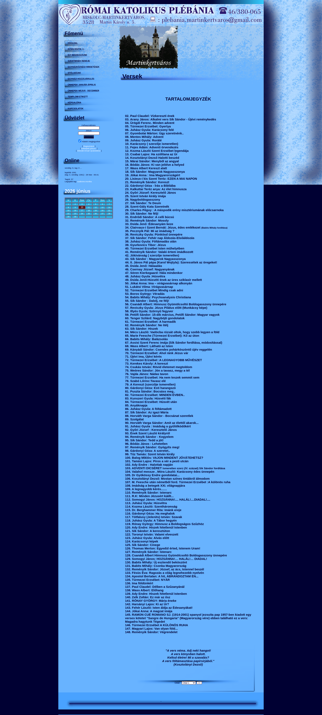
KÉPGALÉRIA (74, 103)
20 (102, 210)
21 (109, 210)
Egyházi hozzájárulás (81, 79)
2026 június (77, 191)
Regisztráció (88, 146)
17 (82, 210)
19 (96, 210)
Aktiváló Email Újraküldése (89, 151)
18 (89, 210)
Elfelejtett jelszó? (88, 148)
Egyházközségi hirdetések (83, 67)
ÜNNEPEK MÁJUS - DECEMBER (83, 91)
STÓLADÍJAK (74, 73)
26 (96, 214)
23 (75, 214)
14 (109, 207)
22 (68, 214)
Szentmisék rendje (79, 61)
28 (109, 214)
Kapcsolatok (75, 109)
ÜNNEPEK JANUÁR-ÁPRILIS (82, 85)
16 (75, 210)
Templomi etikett (78, 97)
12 (96, 207)
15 (68, 210)
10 (82, 207)
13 (102, 207)
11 (89, 207)
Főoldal (73, 43)
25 (89, 214)
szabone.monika (84, 181)
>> (199, 683)
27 (102, 214)
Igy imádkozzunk (77, 55)
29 (68, 217)
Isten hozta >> (76, 49)
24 (82, 214)
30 (75, 217)
